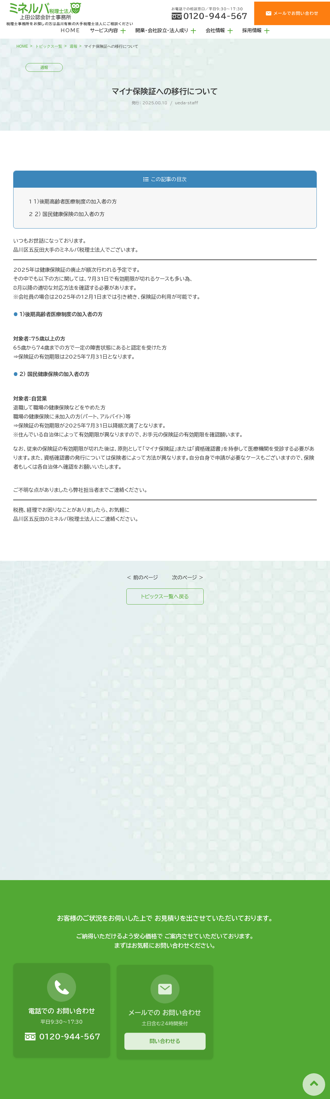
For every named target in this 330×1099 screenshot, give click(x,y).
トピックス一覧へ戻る (165, 596)
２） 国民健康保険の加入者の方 (66, 214)
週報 (73, 46)
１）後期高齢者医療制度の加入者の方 (73, 201)
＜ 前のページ (142, 577)
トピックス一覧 (48, 46)
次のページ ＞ (188, 577)
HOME (70, 30)
